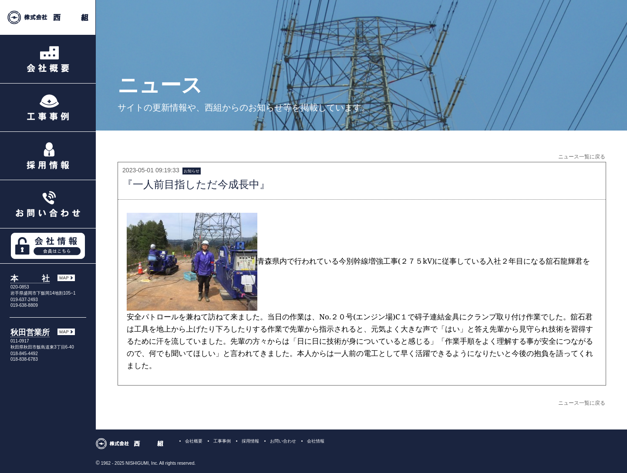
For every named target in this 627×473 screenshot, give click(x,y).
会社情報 (315, 441)
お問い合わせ (283, 441)
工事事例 (222, 441)
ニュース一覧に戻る (581, 157)
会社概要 (193, 441)
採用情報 (250, 441)
